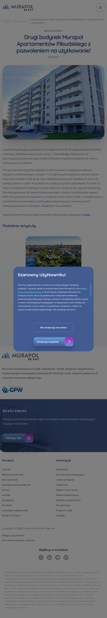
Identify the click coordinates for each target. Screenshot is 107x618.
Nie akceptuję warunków (53, 327)
